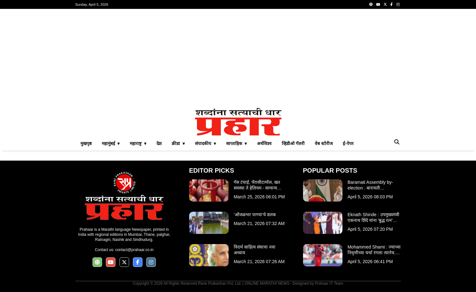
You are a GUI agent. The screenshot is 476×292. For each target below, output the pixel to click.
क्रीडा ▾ (178, 143)
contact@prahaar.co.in (134, 250)
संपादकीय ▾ (205, 143)
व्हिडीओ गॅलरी (293, 143)
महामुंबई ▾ (111, 143)
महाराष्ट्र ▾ (138, 143)
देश (159, 143)
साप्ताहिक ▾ (236, 143)
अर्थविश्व (264, 143)
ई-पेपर (348, 143)
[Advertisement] (238, 58)
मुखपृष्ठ (86, 143)
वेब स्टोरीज (324, 143)
